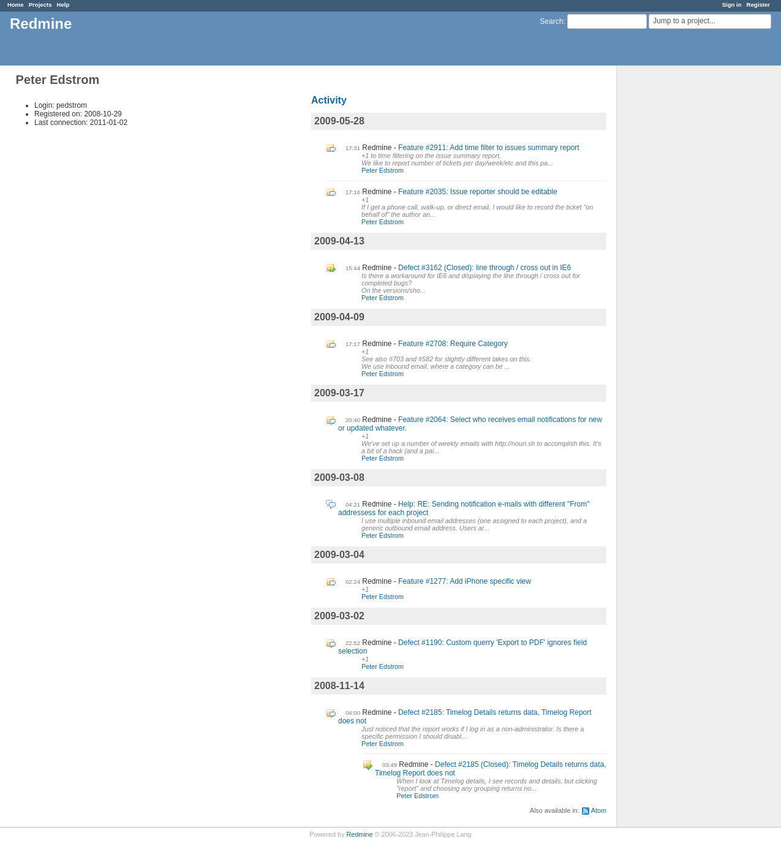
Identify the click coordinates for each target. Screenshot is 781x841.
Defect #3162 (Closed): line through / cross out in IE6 (484, 267)
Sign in (732, 4)
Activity (329, 100)
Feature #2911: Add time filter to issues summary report (488, 147)
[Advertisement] (678, 258)
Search (551, 21)
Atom (598, 810)
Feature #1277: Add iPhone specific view (464, 581)
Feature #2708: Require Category (453, 343)
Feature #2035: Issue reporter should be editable (477, 191)
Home (15, 4)
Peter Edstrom (382, 170)
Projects (40, 4)
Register (758, 4)
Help (63, 4)
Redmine (359, 834)
